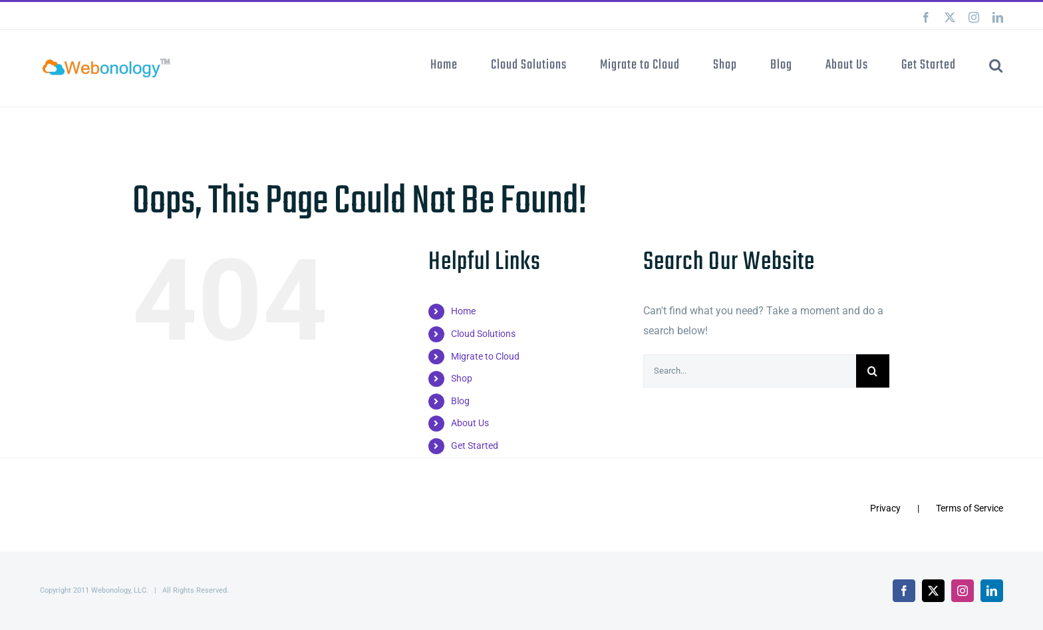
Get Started (474, 445)
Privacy (885, 508)
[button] (996, 65)
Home (463, 311)
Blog (460, 401)
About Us (470, 423)
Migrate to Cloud (485, 356)
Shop (461, 378)
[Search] (872, 371)
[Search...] (749, 371)
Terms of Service (969, 508)
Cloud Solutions (483, 333)
